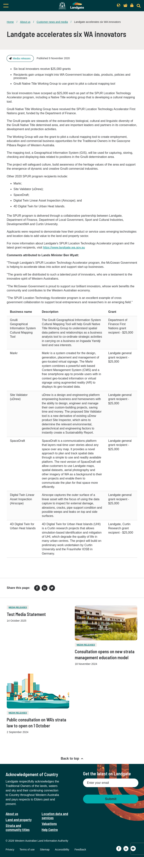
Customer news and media (52, 21)
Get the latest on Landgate (107, 773)
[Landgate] (71, 5)
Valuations (49, 823)
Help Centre (50, 829)
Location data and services (55, 815)
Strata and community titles (18, 827)
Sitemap (45, 849)
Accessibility (62, 849)
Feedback (80, 849)
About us (25, 21)
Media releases (22, 58)
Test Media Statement (26, 614)
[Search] (139, 6)
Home (10, 21)
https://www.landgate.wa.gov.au (64, 247)
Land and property (19, 819)
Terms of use (27, 849)
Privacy (10, 849)
